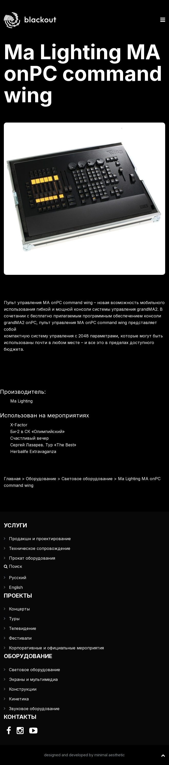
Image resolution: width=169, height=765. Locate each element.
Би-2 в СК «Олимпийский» (37, 431)
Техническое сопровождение (39, 548)
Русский (17, 577)
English (16, 587)
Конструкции (22, 689)
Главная (12, 478)
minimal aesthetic (109, 754)
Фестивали (20, 638)
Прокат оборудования (32, 558)
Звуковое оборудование (34, 708)
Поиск (13, 566)
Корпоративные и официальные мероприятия (56, 647)
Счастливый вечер (29, 438)
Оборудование (41, 478)
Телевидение (22, 628)
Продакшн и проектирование (40, 538)
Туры (14, 618)
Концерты (19, 608)
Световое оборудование (87, 478)
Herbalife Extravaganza (33, 451)
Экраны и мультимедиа (33, 679)
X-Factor (18, 424)
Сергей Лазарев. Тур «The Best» (43, 444)
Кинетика (19, 698)
